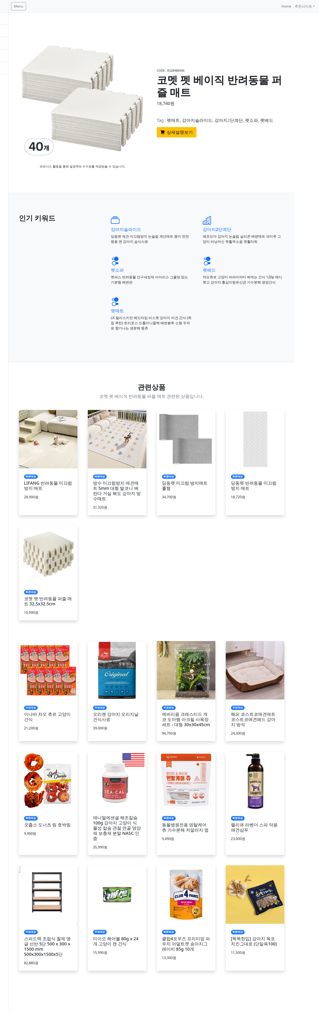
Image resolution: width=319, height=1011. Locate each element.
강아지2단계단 (248, 220)
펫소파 (154, 260)
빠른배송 (10, 43)
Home (286, 6)
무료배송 (10, 18)
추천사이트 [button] (303, 6)
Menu (62, 6)
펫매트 (154, 306)
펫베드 (240, 260)
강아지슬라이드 (163, 220)
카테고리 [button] (10, 55)
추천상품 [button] (10, 68)
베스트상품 (12, 31)
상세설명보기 (211, 127)
